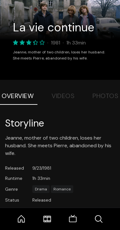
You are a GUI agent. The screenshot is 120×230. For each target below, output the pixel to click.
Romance (62, 189)
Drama (41, 189)
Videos (63, 96)
